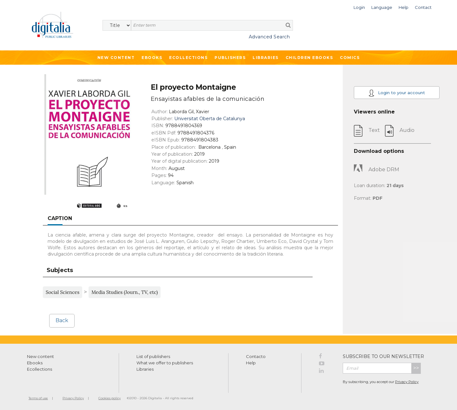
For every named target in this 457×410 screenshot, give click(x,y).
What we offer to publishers (164, 362)
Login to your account (396, 93)
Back (62, 320)
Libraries (266, 57)
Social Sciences (62, 292)
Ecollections (188, 57)
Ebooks (152, 57)
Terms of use (38, 398)
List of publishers (153, 356)
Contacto (256, 356)
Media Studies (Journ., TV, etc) (124, 292)
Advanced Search (269, 37)
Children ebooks (309, 57)
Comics (350, 57)
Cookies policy (109, 398)
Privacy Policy (407, 382)
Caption (60, 218)
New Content (116, 57)
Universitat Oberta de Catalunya (209, 118)
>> (416, 368)
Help (251, 362)
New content (40, 356)
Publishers (230, 57)
